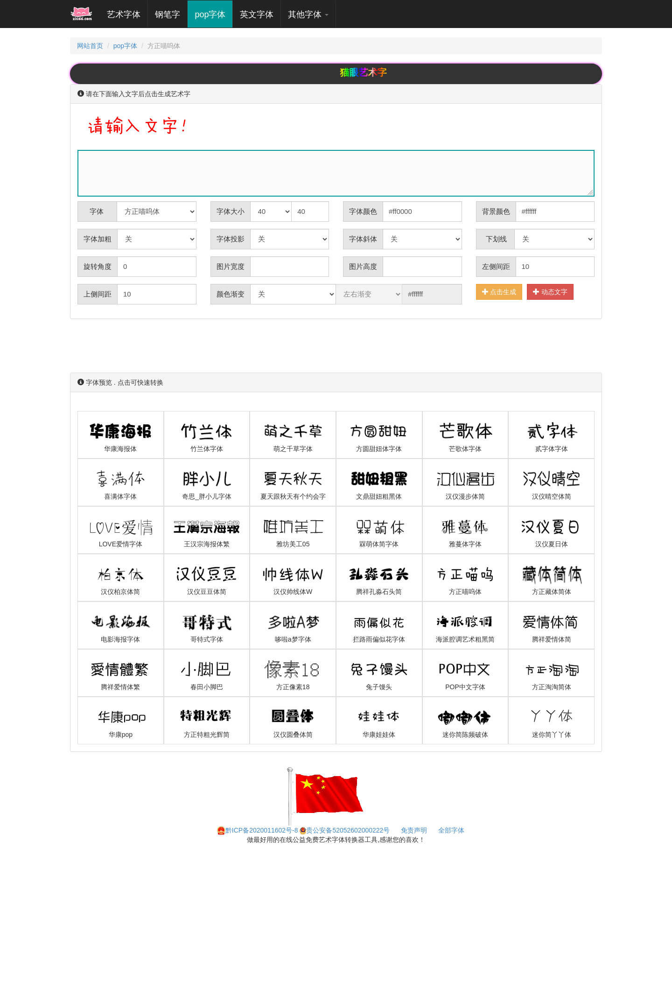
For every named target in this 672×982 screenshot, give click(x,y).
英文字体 (256, 14)
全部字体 (451, 830)
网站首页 (90, 45)
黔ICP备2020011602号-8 (257, 830)
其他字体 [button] (308, 14)
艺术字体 (127, 14)
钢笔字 (167, 14)
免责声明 (414, 830)
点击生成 (499, 292)
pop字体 (210, 14)
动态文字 (550, 292)
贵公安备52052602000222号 (345, 830)
